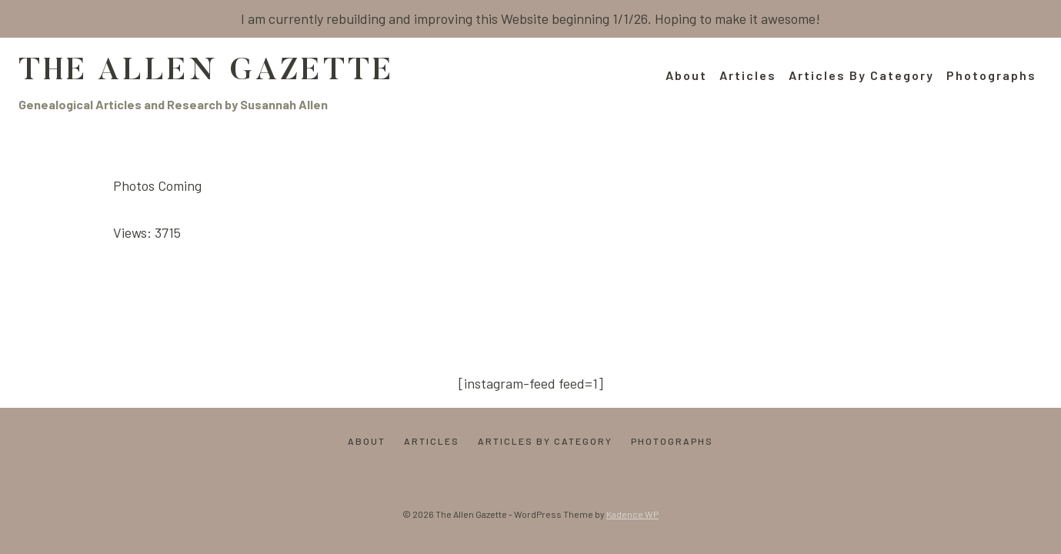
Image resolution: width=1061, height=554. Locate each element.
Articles (747, 75)
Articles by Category (861, 75)
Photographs (991, 75)
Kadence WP (632, 514)
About (686, 75)
